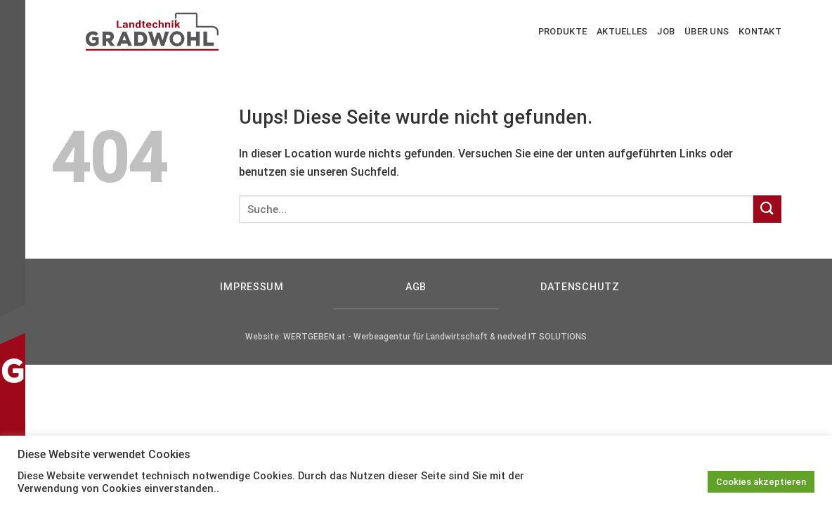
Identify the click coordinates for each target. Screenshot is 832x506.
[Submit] (767, 209)
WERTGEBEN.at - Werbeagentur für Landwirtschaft (385, 337)
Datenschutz (580, 287)
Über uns (706, 31)
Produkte (562, 31)
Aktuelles (622, 31)
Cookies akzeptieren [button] (761, 481)
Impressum (251, 287)
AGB (415, 287)
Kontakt (760, 31)
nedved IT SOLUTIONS (542, 337)
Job (666, 31)
